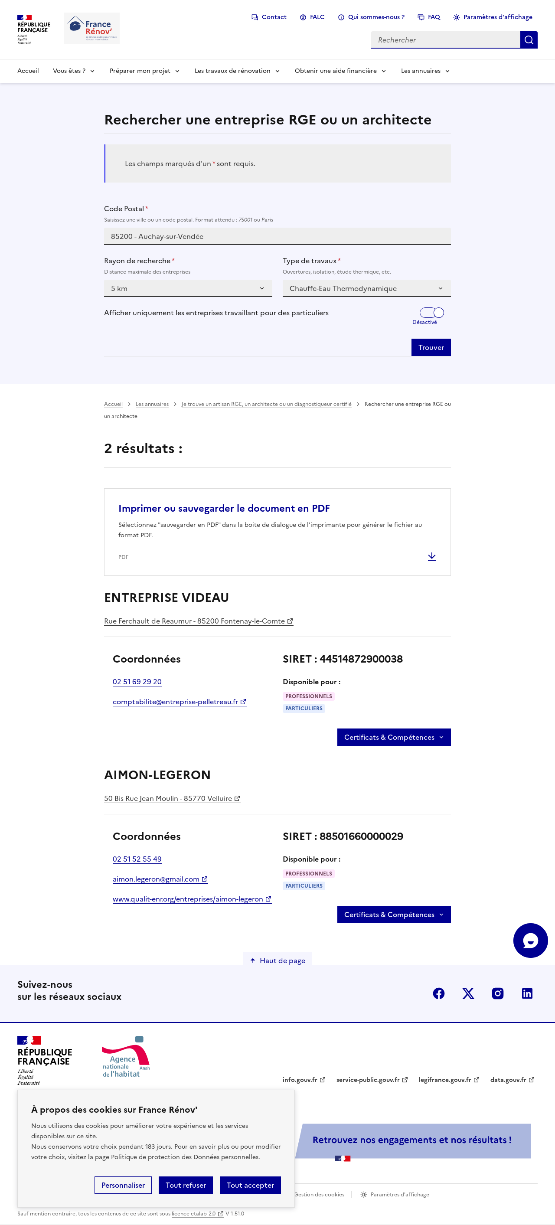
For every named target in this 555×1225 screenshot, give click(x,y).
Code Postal (277, 213)
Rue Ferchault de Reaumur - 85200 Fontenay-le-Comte (194, 621)
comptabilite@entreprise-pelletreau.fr (175, 701)
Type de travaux (367, 265)
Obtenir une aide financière (336, 70)
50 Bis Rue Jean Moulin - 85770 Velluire (168, 798)
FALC (317, 17)
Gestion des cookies (319, 1195)
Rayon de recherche (188, 265)
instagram (497, 993)
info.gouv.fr (300, 1080)
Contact (274, 17)
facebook (438, 993)
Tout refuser (186, 1185)
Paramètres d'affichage (498, 17)
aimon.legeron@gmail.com (156, 879)
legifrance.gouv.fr (445, 1080)
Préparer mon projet (140, 70)
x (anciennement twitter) (468, 993)
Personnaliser (123, 1185)
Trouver (431, 347)
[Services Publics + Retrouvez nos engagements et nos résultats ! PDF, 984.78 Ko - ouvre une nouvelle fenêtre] (342, 1142)
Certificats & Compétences (389, 737)
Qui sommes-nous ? (376, 17)
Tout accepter (250, 1185)
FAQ (434, 17)
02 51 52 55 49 (137, 859)
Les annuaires (421, 70)
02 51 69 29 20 (137, 681)
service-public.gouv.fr (368, 1080)
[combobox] (277, 236)
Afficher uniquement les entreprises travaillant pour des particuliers (216, 312)
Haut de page (282, 960)
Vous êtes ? (69, 70)
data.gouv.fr (508, 1080)
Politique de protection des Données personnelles (184, 1157)
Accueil (28, 70)
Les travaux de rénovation (233, 70)
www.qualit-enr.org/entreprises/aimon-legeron (188, 899)
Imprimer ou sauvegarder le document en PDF (224, 508)
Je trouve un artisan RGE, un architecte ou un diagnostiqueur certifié (267, 404)
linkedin (527, 993)
